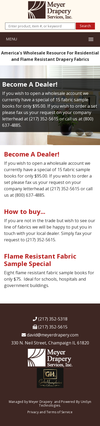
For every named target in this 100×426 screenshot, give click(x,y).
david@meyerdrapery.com (50, 335)
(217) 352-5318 (50, 319)
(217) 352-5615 (50, 327)
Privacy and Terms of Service (50, 412)
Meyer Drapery (40, 401)
